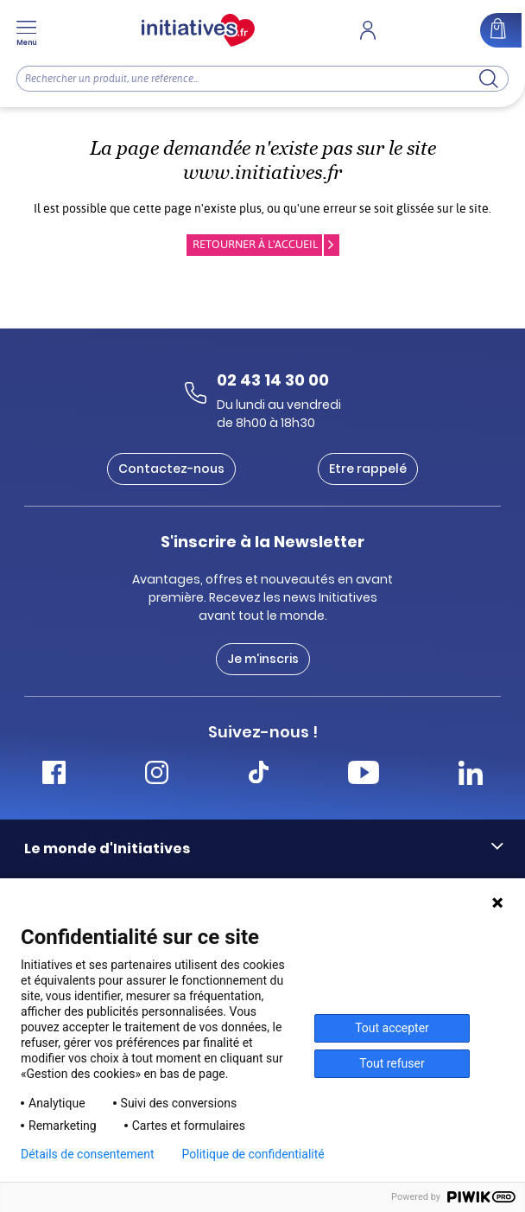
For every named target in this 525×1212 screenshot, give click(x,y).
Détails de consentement (88, 1154)
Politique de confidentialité (253, 1154)
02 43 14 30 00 (273, 380)
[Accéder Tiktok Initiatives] (259, 775)
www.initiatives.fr (262, 172)
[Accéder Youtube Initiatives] (363, 775)
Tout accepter (392, 1028)
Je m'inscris (263, 658)
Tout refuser (391, 1063)
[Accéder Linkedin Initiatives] (471, 775)
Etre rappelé (368, 468)
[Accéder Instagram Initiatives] (156, 775)
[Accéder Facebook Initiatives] (54, 775)
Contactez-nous (171, 468)
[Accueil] (198, 30)
